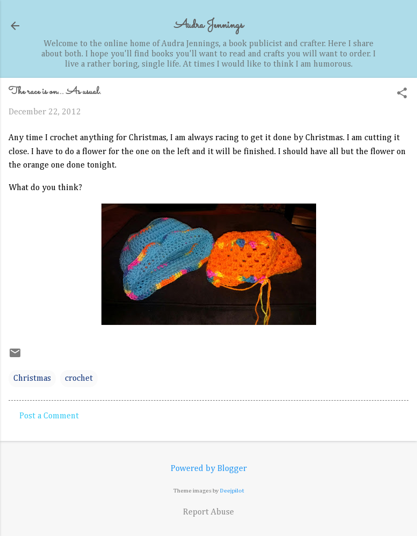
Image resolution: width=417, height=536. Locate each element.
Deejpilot (232, 491)
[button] (402, 94)
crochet (79, 378)
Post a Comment (49, 416)
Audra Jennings (208, 25)
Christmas (32, 378)
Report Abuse (208, 512)
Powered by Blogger (209, 469)
